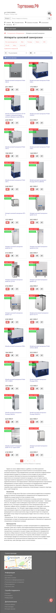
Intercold (22, 45)
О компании (43, 22)
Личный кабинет (9, 604)
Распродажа (8, 595)
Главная (7, 22)
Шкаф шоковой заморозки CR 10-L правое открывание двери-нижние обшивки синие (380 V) (15, 115)
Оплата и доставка (31, 22)
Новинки (7, 593)
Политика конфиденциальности (14, 580)
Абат (22, 42)
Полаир (29, 42)
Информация (8, 597)
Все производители (11, 42)
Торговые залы (9, 586)
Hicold (7, 45)
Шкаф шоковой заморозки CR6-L (15, 346)
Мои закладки (9, 606)
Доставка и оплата (10, 577)
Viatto (37, 42)
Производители (18, 22)
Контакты (8, 24)
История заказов (9, 609)
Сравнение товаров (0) (11, 48)
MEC (44, 42)
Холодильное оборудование (15, 33)
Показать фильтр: (11, 58)
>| (34, 461)
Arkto (14, 45)
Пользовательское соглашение (14, 582)
